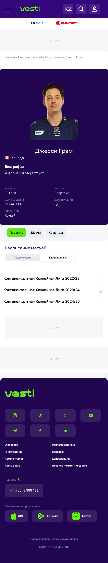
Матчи (36, 232)
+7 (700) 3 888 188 (24, 490)
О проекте (11, 444)
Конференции (61, 458)
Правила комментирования (70, 465)
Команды (56, 232)
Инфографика (13, 451)
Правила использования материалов (54, 539)
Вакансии (58, 451)
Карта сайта (12, 465)
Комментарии (14, 458)
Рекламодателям (63, 444)
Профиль (16, 232)
